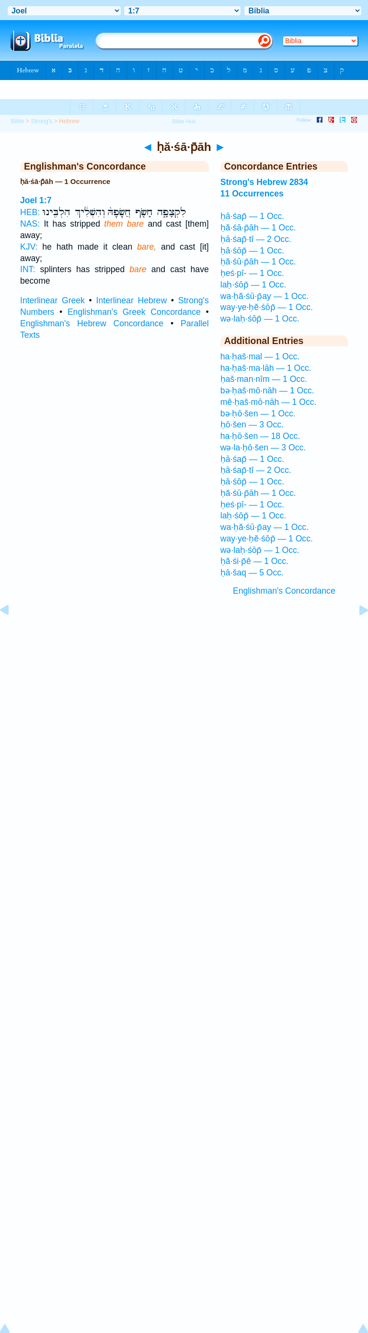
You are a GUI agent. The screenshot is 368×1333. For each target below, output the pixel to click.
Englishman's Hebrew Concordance (91, 323)
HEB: (30, 212)
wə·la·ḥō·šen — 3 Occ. (263, 447)
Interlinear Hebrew (131, 300)
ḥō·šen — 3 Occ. (252, 424)
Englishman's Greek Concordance (134, 312)
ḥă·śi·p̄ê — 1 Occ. (254, 561)
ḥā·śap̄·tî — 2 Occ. (255, 239)
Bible (17, 121)
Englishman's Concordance (284, 591)
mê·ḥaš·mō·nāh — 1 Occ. (268, 402)
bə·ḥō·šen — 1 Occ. (258, 413)
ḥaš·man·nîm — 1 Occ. (263, 379)
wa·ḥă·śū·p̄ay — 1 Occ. (264, 296)
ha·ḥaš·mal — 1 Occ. (260, 356)
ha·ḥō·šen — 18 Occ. (260, 436)
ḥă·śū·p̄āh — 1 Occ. (258, 261)
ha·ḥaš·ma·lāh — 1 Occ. (265, 368)
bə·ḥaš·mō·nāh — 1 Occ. (267, 390)
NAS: (30, 224)
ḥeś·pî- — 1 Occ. (252, 273)
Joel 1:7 (36, 200)
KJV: (29, 247)
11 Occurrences (252, 193)
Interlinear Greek (52, 300)
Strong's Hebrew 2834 (264, 182)
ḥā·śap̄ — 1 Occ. (252, 216)
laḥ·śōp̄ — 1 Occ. (253, 284)
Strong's (41, 121)
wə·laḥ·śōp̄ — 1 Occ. (259, 318)
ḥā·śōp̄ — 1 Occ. (252, 250)
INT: (27, 269)
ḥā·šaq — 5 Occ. (252, 572)
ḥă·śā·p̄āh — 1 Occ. (258, 227)
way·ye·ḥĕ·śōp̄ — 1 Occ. (266, 307)
